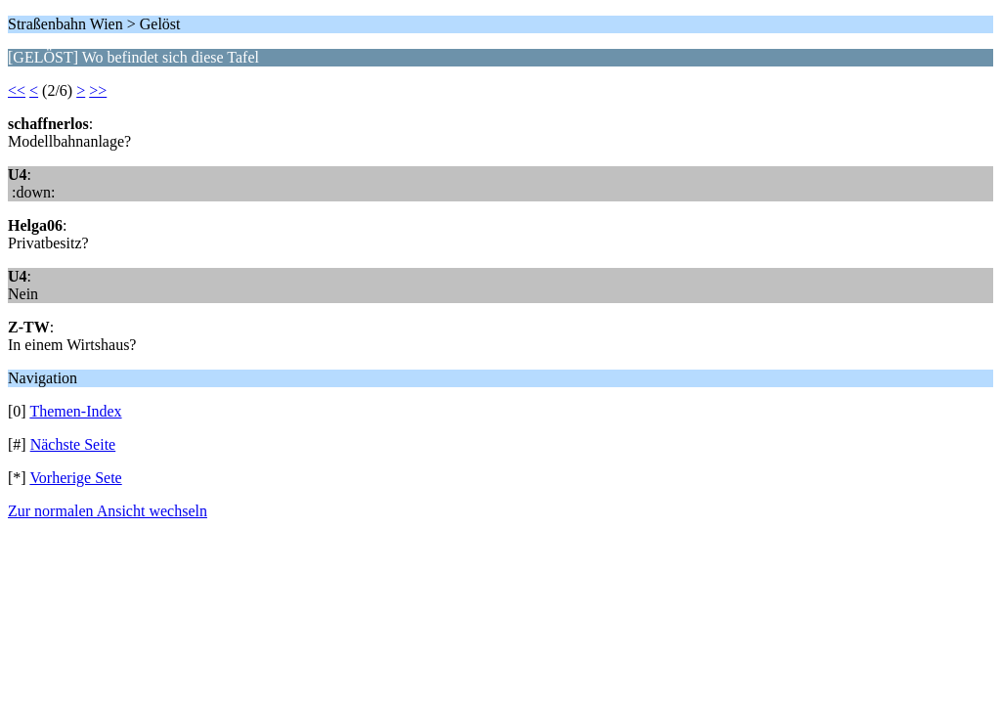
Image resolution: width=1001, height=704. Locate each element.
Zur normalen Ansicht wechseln (107, 511)
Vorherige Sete (75, 477)
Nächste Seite (73, 444)
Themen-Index (75, 411)
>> (98, 90)
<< (16, 90)
